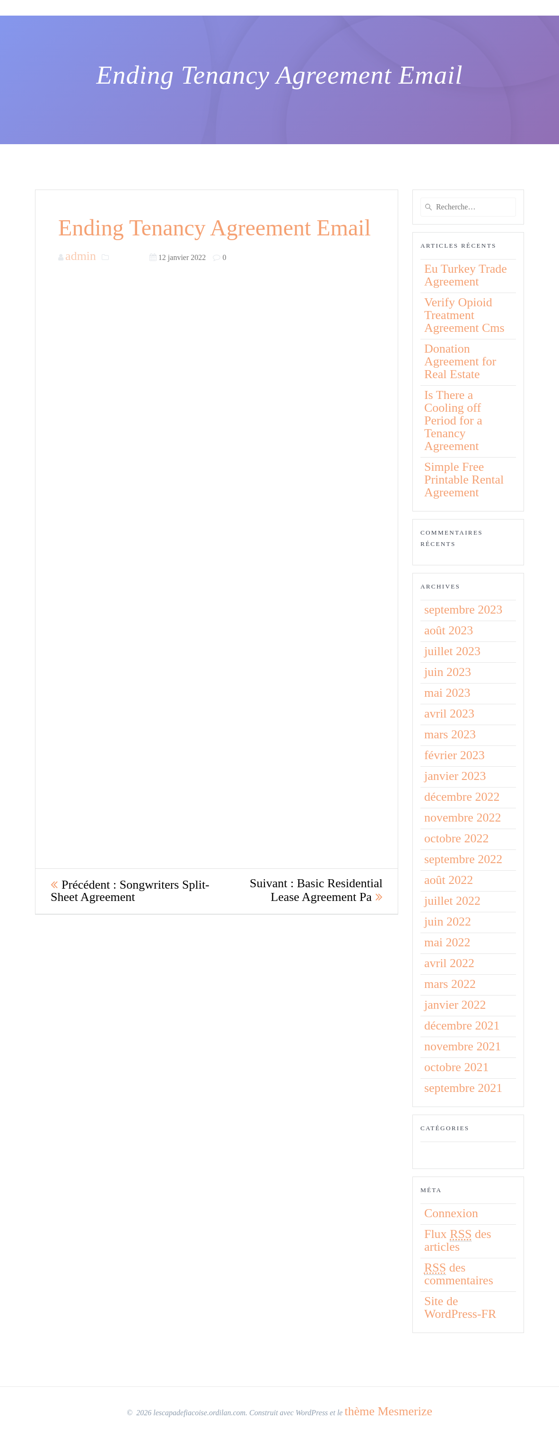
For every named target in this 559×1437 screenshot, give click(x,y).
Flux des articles (457, 1240)
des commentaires (458, 1274)
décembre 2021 (462, 1025)
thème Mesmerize (388, 1411)
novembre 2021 (462, 1046)
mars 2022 (450, 984)
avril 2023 (449, 713)
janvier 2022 (455, 1005)
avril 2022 (449, 963)
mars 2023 (450, 734)
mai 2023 (447, 693)
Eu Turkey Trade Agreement (465, 275)
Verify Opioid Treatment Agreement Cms (464, 315)
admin (80, 256)
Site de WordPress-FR (460, 1307)
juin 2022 (447, 921)
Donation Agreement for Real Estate (460, 361)
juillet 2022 (452, 901)
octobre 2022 (456, 838)
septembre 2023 (463, 609)
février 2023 (454, 755)
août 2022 (448, 880)
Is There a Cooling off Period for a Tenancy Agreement (453, 420)
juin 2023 (447, 672)
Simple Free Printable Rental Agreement (464, 479)
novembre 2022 (462, 817)
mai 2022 (447, 942)
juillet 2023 (452, 651)
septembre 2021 (463, 1088)
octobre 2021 (456, 1067)
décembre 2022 (462, 797)
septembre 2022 (463, 859)
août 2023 (448, 630)
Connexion (451, 1213)
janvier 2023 (455, 776)
